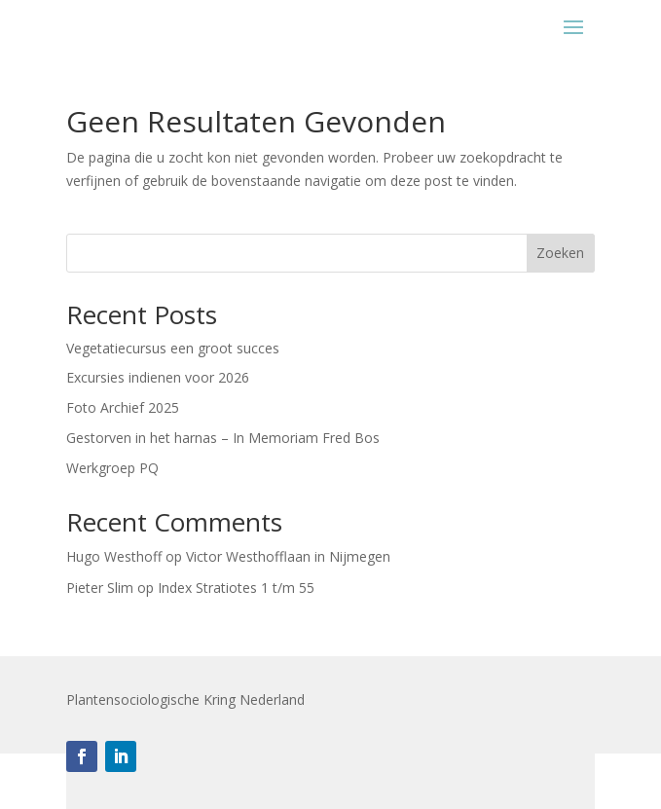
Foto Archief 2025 (122, 407)
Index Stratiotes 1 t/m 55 (236, 587)
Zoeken (560, 252)
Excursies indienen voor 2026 (157, 377)
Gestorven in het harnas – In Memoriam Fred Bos (223, 437)
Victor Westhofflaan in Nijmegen (288, 556)
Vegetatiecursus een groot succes (172, 348)
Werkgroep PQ (112, 468)
